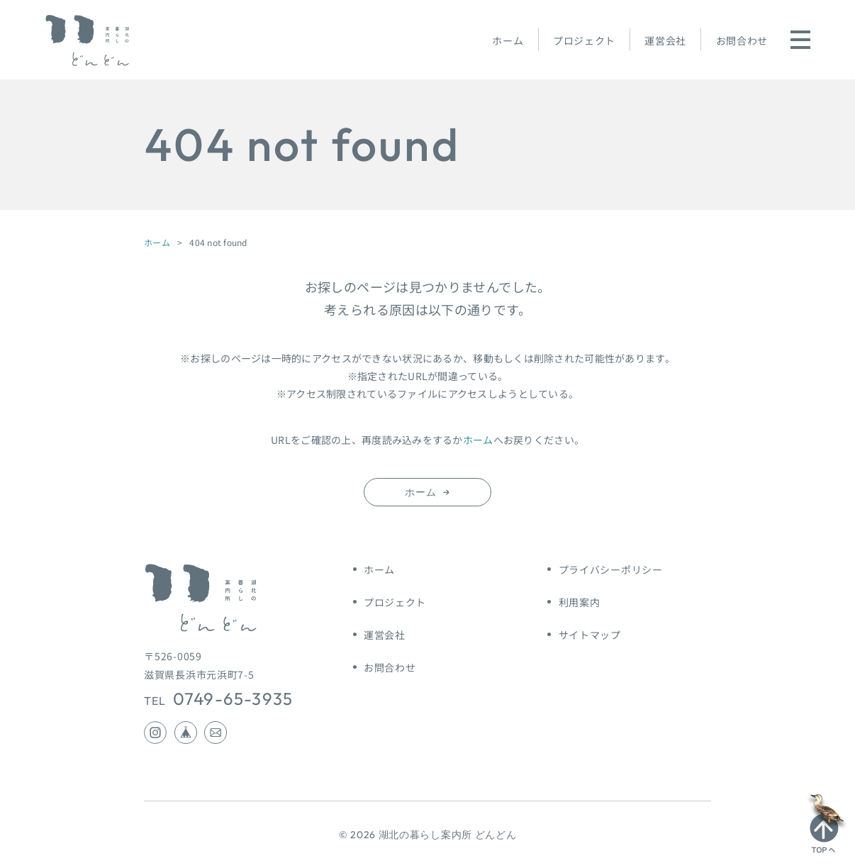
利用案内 (579, 602)
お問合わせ (742, 40)
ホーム (507, 40)
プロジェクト (584, 40)
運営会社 (665, 40)
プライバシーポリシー (611, 569)
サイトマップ (590, 635)
